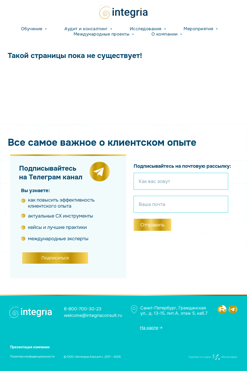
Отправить (152, 225)
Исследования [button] (146, 28)
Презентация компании (30, 347)
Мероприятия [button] (199, 28)
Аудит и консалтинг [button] (86, 28)
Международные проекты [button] (102, 34)
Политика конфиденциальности (32, 356)
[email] (181, 204)
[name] (181, 181)
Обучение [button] (32, 28)
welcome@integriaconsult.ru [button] (93, 315)
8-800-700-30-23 (82, 309)
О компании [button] (165, 34)
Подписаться (55, 258)
